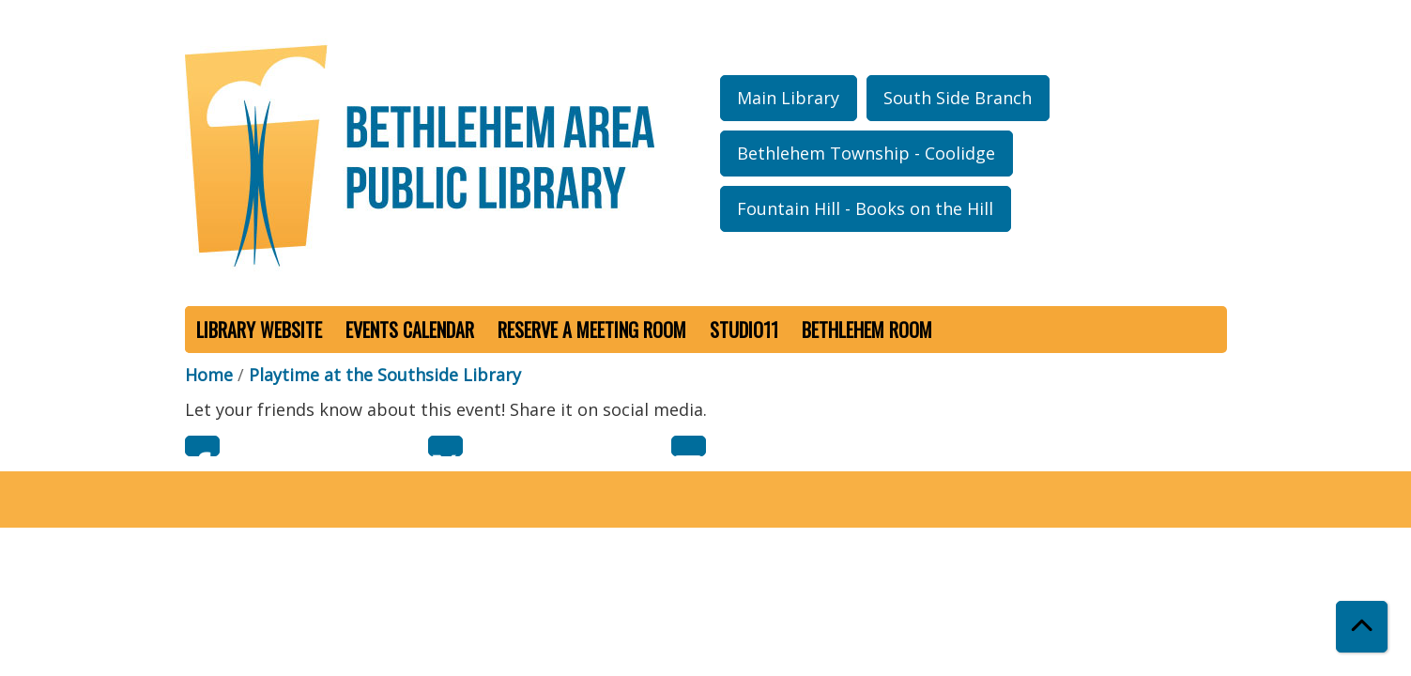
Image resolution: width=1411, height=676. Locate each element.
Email (688, 446)
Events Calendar (409, 329)
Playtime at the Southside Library (385, 374)
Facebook (202, 446)
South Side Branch (957, 97)
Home (209, 374)
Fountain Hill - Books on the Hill (865, 208)
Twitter (445, 446)
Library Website (259, 329)
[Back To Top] (1362, 627)
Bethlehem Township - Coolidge (866, 153)
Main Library (788, 97)
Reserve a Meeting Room (592, 329)
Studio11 (744, 329)
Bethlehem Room (867, 329)
